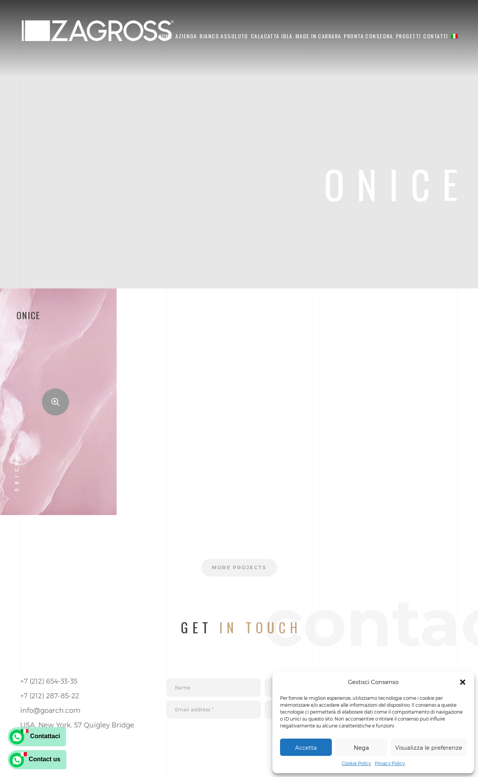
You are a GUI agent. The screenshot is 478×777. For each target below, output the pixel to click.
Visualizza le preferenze (428, 747)
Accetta (306, 747)
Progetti (408, 36)
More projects (239, 568)
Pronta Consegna (368, 36)
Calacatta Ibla (272, 36)
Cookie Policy (356, 763)
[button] (462, 682)
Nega (361, 747)
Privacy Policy (390, 763)
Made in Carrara (318, 36)
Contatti (435, 36)
